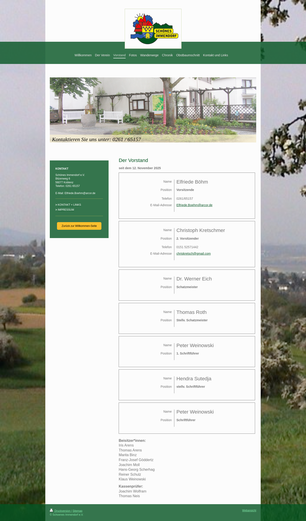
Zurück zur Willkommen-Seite (79, 226)
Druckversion (60, 510)
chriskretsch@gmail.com (194, 253)
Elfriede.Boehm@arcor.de (195, 205)
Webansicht (249, 510)
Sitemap (77, 510)
